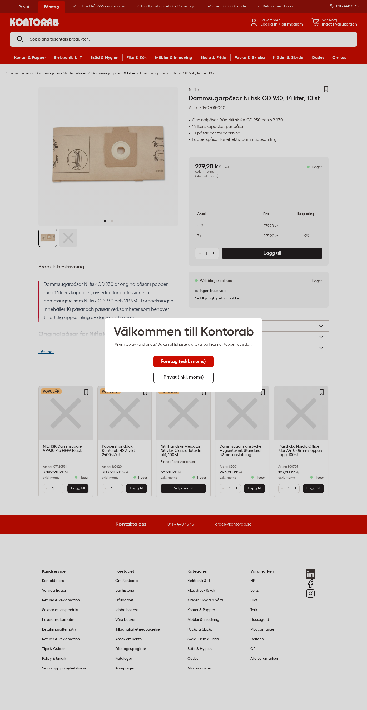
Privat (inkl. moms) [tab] (183, 377)
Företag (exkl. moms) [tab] (183, 361)
